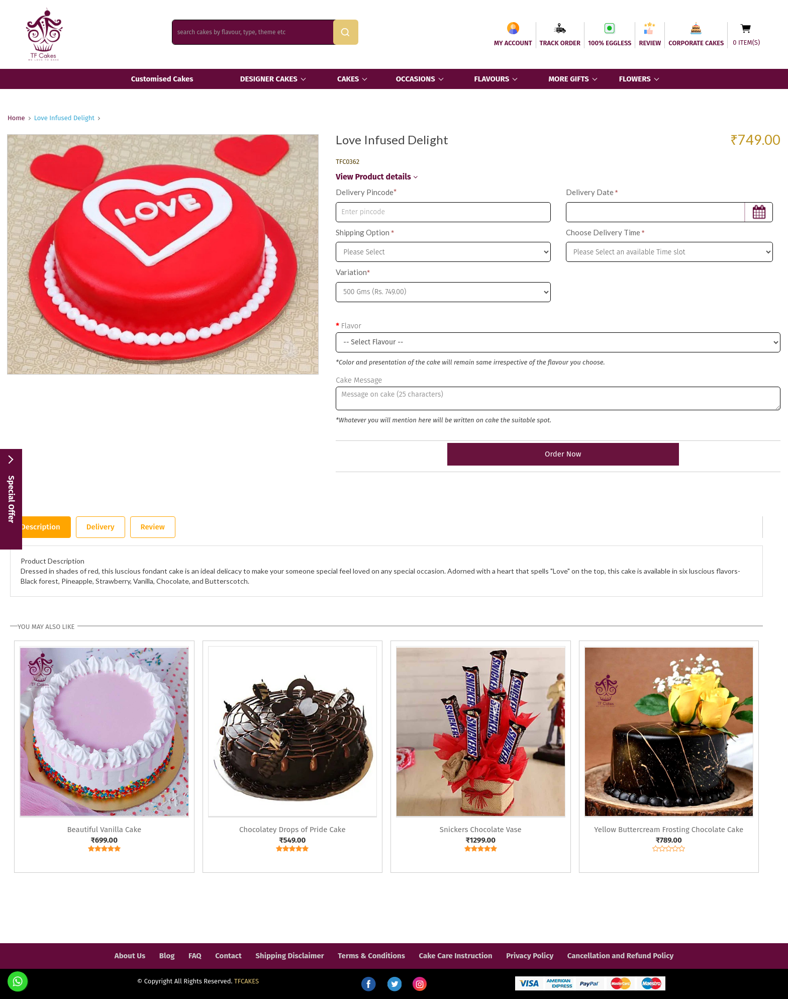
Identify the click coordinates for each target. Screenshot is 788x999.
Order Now (558, 454)
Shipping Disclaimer (289, 955)
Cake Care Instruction (455, 955)
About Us (130, 955)
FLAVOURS (491, 78)
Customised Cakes (162, 78)
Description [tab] (40, 526)
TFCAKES (246, 981)
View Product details (376, 176)
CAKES (348, 78)
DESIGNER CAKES (269, 78)
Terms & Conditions (371, 955)
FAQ (195, 955)
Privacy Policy (529, 955)
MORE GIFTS (568, 78)
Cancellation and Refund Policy (620, 955)
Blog (167, 955)
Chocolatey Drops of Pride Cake (292, 829)
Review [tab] (153, 526)
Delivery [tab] (100, 526)
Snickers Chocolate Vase (481, 829)
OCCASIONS (415, 78)
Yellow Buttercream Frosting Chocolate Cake (668, 829)
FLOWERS (635, 78)
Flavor (351, 325)
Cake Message (359, 380)
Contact (228, 955)
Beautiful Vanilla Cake (104, 829)
